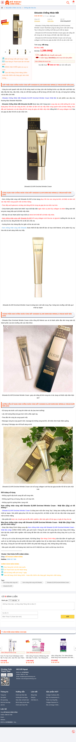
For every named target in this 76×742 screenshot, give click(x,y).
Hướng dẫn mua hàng (21, 697)
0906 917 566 (54, 65)
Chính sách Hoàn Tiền (22, 705)
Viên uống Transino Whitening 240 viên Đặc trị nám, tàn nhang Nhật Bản (37, 657)
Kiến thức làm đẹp (5, 702)
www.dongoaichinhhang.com (28, 678)
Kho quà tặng (4, 700)
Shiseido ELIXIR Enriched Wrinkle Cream (58, 582)
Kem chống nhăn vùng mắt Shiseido (14, 228)
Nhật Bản (51, 21)
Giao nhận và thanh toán (22, 700)
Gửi (67, 616)
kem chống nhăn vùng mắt (10, 582)
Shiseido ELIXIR (7, 586)
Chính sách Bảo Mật (21, 695)
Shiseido (37, 21)
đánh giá (52, 16)
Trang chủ (3, 695)
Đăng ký (33, 697)
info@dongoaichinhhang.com (27, 676)
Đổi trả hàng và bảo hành (22, 702)
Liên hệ (3, 705)
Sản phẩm (3, 697)
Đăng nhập (34, 695)
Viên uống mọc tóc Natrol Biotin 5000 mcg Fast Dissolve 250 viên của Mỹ (62, 657)
